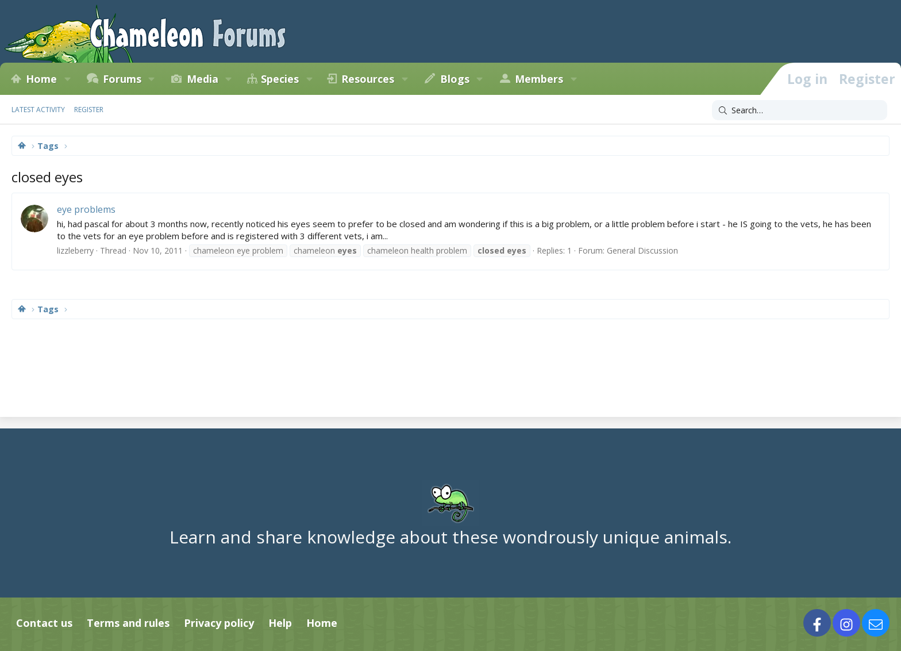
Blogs (454, 79)
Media (202, 79)
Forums (122, 79)
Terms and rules (128, 623)
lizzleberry (75, 250)
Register (88, 109)
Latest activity (38, 109)
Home (41, 79)
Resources (367, 79)
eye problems (86, 209)
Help (280, 623)
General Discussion (642, 250)
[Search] (799, 110)
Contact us (44, 623)
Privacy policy (219, 623)
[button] (67, 79)
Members (539, 79)
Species (280, 79)
